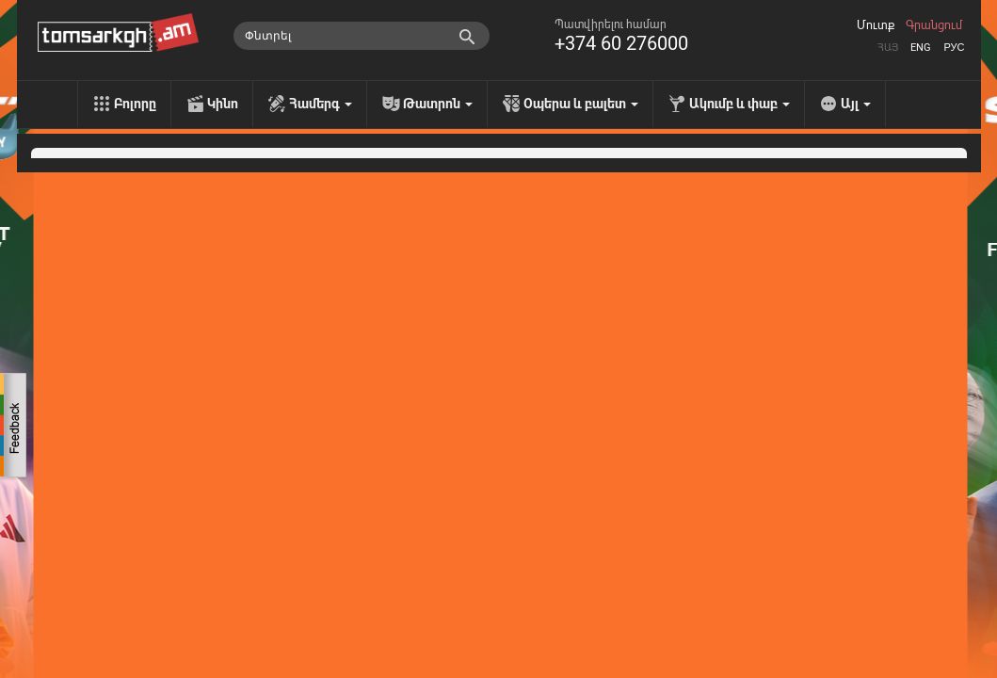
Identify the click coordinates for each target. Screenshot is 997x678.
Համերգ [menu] (320, 103)
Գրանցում (934, 25)
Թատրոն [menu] (438, 103)
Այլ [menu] (856, 103)
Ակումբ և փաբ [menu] (739, 103)
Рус (953, 47)
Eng (920, 47)
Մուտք (875, 25)
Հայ (887, 47)
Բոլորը (135, 103)
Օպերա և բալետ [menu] (580, 103)
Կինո (222, 103)
